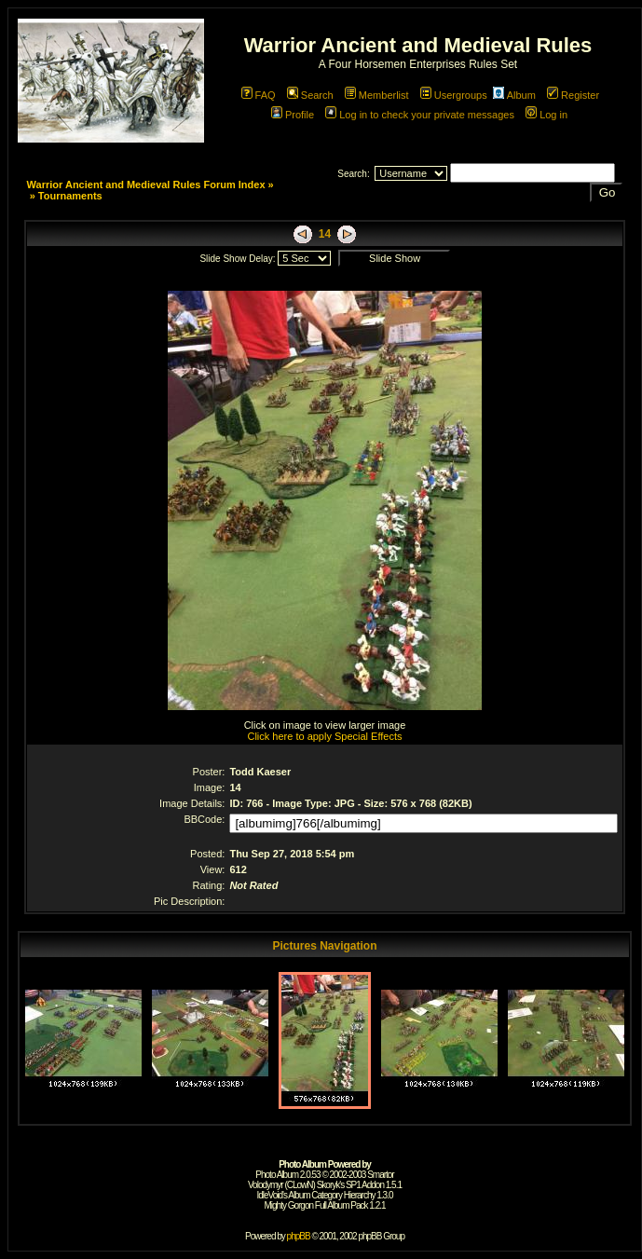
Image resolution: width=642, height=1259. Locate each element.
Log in (546, 114)
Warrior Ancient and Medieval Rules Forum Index (146, 184)
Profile (292, 114)
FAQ (258, 95)
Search (310, 95)
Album (514, 95)
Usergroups (453, 95)
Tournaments (70, 195)
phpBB (298, 1236)
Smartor (380, 1175)
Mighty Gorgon (288, 1205)
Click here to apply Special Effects (324, 736)
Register (573, 95)
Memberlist (377, 95)
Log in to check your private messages (419, 114)
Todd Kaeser (260, 771)
